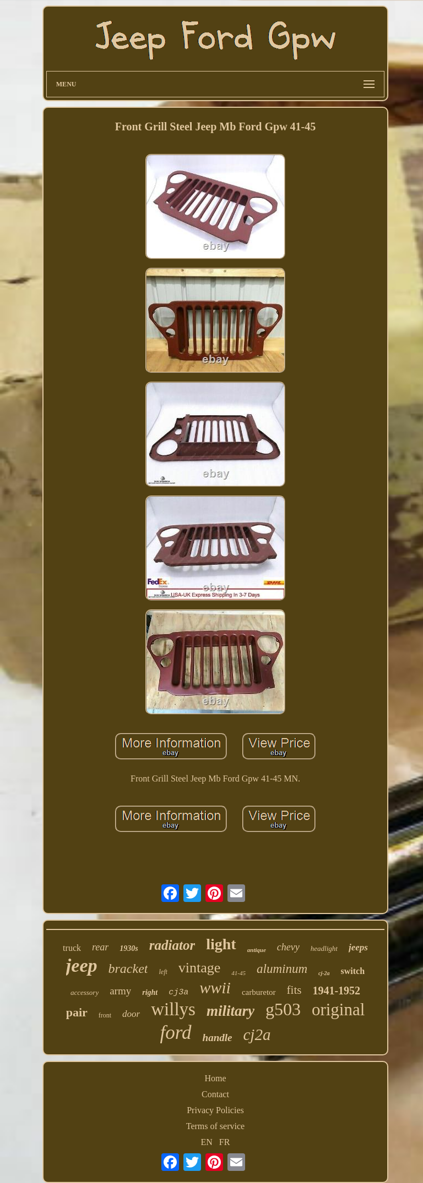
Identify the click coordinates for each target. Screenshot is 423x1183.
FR (224, 1142)
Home (215, 1078)
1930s (129, 948)
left (163, 972)
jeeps (358, 947)
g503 (283, 1009)
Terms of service (215, 1126)
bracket (128, 968)
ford (176, 1032)
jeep (81, 965)
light (221, 944)
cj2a (256, 1034)
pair (77, 1012)
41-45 (238, 973)
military (230, 1011)
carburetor (259, 992)
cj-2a (324, 973)
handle (217, 1037)
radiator (172, 945)
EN (207, 1142)
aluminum (282, 969)
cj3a (178, 992)
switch (353, 971)
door (131, 1014)
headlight (324, 948)
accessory (84, 992)
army (120, 991)
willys (173, 1009)
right (150, 992)
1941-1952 (336, 990)
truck (72, 948)
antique (256, 950)
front (105, 1015)
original (338, 1009)
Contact (215, 1094)
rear (100, 947)
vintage (199, 968)
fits (294, 990)
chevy (288, 947)
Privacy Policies (215, 1110)
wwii (215, 987)
